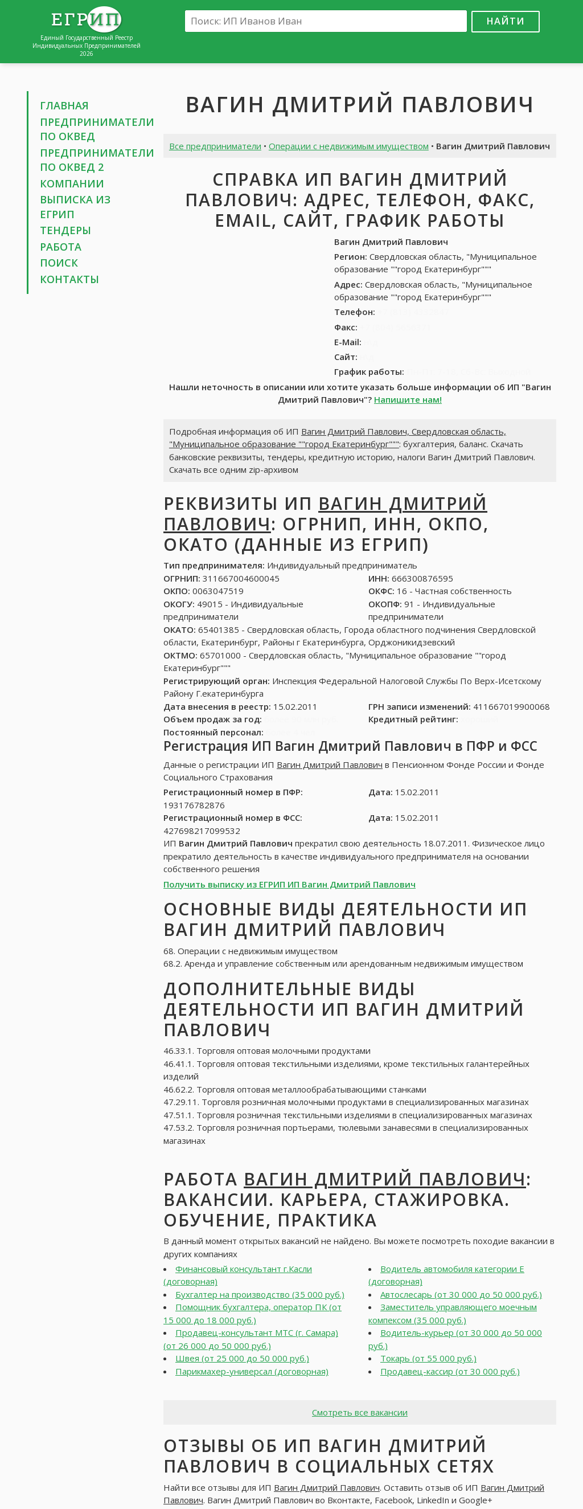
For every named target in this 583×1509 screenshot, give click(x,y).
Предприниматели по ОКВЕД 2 (97, 160)
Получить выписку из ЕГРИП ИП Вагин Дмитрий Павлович (289, 884)
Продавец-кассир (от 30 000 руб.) (450, 1371)
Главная (64, 105)
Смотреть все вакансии (360, 1412)
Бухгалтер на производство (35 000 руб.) (259, 1294)
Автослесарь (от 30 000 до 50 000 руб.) (461, 1294)
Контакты (69, 279)
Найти (505, 20)
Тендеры (65, 230)
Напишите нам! (408, 399)
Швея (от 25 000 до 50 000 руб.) (242, 1358)
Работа (60, 246)
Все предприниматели (215, 146)
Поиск (59, 262)
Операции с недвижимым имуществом (349, 146)
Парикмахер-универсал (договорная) (252, 1371)
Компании (72, 183)
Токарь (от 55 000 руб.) (428, 1358)
